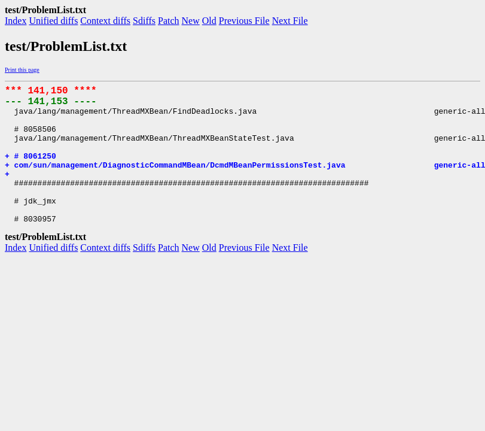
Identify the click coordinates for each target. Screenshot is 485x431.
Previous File (244, 21)
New (191, 21)
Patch (168, 21)
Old (209, 21)
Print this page (22, 69)
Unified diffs (53, 21)
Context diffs (105, 21)
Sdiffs (144, 21)
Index (15, 21)
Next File (290, 21)
